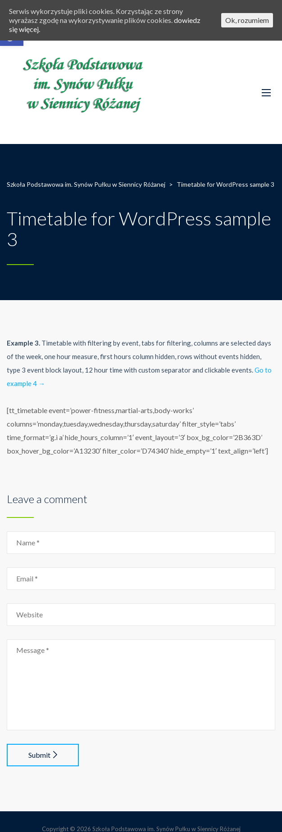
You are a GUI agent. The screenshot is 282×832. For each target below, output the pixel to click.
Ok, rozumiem (247, 20)
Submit (42, 755)
